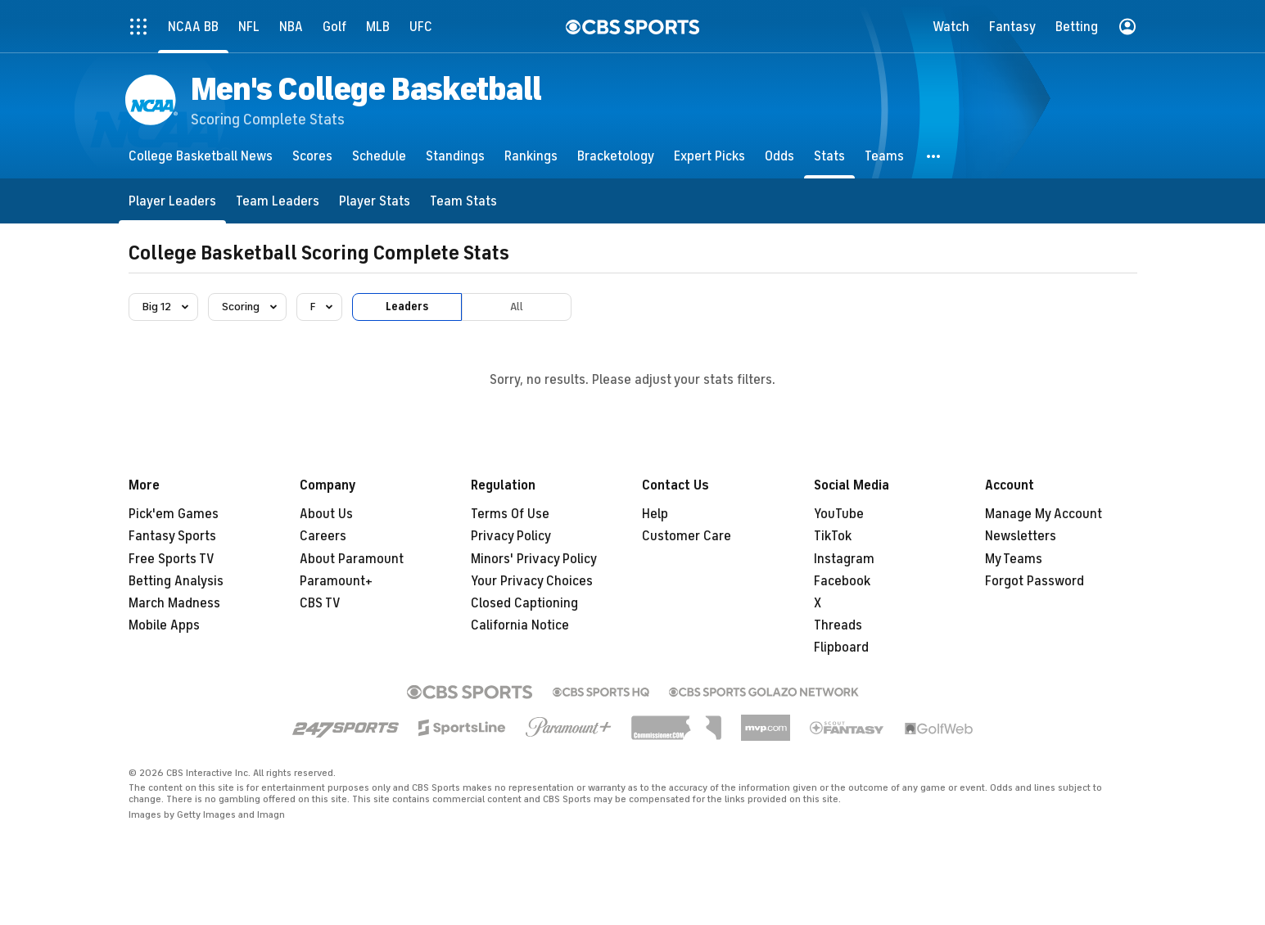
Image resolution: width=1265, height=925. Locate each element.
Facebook (842, 581)
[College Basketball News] (200, 155)
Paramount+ (336, 581)
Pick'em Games (174, 514)
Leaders (407, 307)
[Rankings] (531, 155)
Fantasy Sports (172, 536)
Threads (838, 625)
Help (655, 514)
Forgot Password (1034, 581)
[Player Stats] (374, 200)
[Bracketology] (615, 155)
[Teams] (884, 155)
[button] (934, 155)
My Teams (1013, 559)
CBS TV (320, 603)
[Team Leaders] (277, 200)
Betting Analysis (176, 581)
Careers (323, 536)
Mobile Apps (164, 625)
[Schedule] (379, 155)
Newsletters (1020, 536)
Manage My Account (1043, 514)
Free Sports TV (172, 559)
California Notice (520, 625)
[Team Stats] (463, 200)
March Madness (174, 603)
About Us (326, 514)
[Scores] (312, 155)
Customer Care (686, 536)
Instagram (844, 559)
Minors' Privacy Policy (534, 559)
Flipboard (841, 647)
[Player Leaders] (172, 200)
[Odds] (779, 155)
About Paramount (352, 559)
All (516, 307)
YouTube (839, 514)
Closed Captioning (524, 603)
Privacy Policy (511, 536)
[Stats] (829, 155)
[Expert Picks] (709, 155)
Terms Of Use (510, 514)
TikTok (833, 536)
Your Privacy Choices (532, 581)
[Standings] (455, 155)
